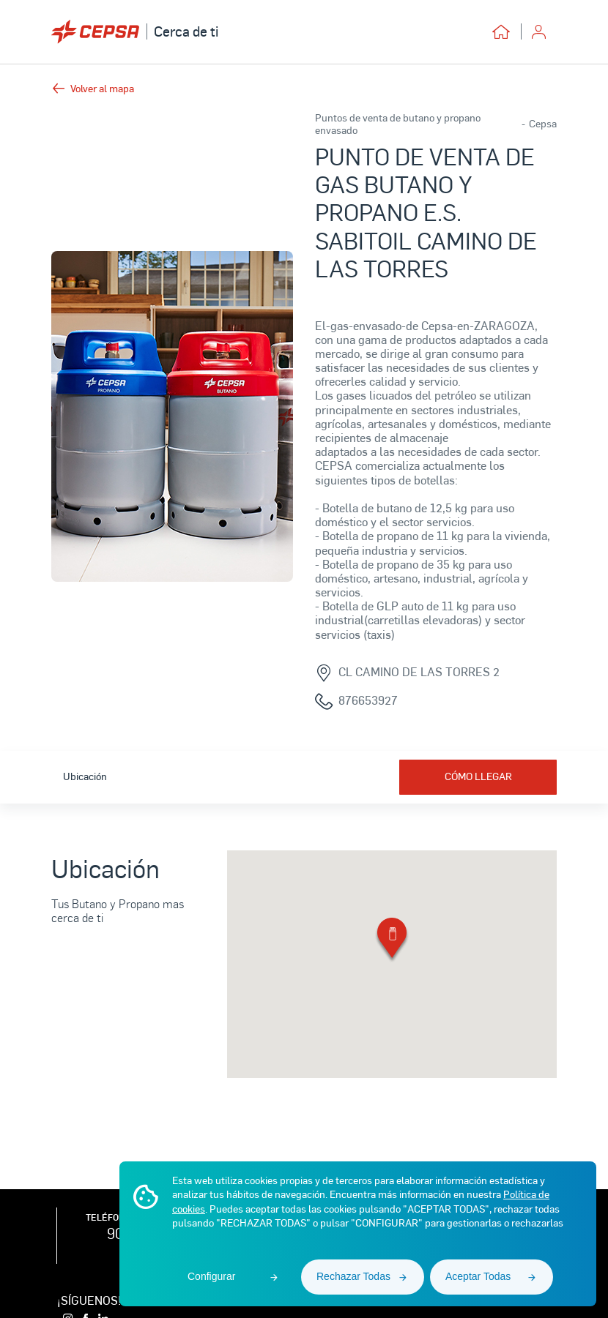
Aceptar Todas (478, 1276)
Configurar (211, 1276)
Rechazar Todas (353, 1276)
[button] (391, 941)
